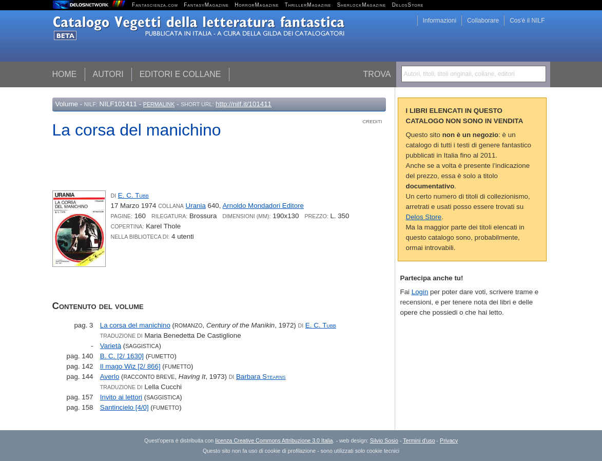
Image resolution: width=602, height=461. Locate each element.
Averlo (110, 376)
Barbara (261, 376)
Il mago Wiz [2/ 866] (130, 366)
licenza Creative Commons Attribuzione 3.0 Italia (274, 440)
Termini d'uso (419, 440)
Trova (377, 74)
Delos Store (424, 217)
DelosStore (408, 5)
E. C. (133, 195)
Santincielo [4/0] (124, 407)
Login (420, 292)
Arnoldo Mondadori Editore (263, 205)
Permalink (159, 104)
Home (64, 74)
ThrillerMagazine (308, 5)
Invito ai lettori (121, 397)
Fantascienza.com (155, 5)
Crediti (372, 121)
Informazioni (439, 20)
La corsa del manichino (135, 325)
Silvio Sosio (384, 440)
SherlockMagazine (361, 5)
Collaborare (483, 20)
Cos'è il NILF (527, 20)
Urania (196, 205)
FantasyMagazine (206, 5)
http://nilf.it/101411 (243, 104)
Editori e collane (180, 74)
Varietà (110, 346)
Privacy (449, 440)
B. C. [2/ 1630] (122, 356)
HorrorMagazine (257, 5)
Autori (108, 74)
